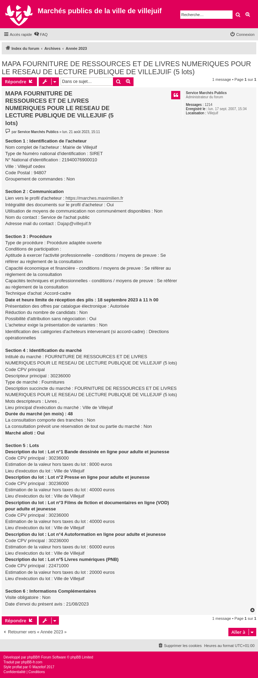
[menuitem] (41, 34)
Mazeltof (39, 667)
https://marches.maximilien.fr (94, 198)
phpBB (32, 657)
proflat (17, 667)
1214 (208, 105)
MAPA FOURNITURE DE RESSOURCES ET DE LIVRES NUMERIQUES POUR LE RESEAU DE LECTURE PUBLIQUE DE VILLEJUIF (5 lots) (126, 68)
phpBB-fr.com (32, 662)
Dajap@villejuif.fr (75, 223)
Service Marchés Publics (206, 93)
